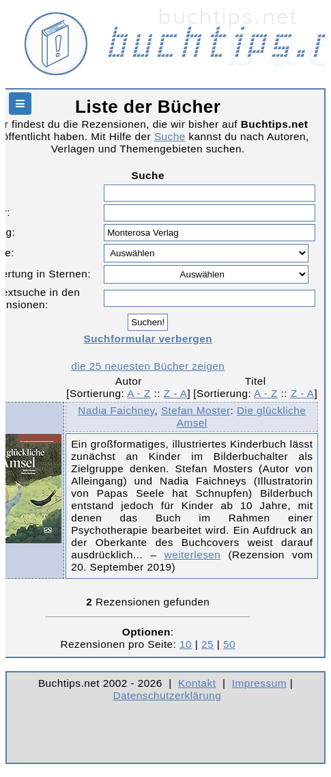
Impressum (259, 683)
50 (229, 644)
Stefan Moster (196, 410)
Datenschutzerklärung (167, 695)
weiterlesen (192, 554)
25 (207, 644)
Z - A (176, 393)
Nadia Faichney (116, 410)
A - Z (139, 393)
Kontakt (197, 683)
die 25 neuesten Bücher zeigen (148, 366)
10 (185, 644)
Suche (170, 136)
